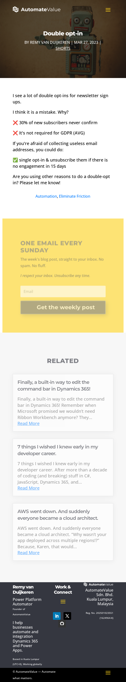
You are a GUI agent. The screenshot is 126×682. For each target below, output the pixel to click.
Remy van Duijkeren (50, 42)
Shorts (63, 48)
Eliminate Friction (74, 196)
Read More (28, 423)
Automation (46, 196)
